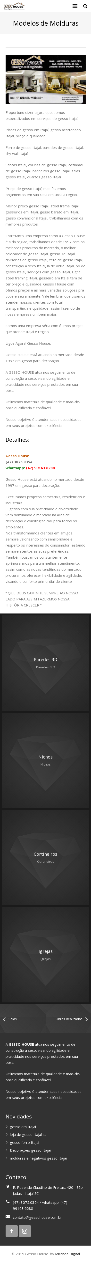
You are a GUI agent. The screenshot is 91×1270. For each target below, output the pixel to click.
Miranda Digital (67, 1253)
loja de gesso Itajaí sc (28, 1134)
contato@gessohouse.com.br (37, 1217)
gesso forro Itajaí (24, 1142)
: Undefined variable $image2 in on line (45, 663)
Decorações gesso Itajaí (30, 1150)
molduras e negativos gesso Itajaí (38, 1158)
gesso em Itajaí (23, 1126)
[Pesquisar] (85, 6)
